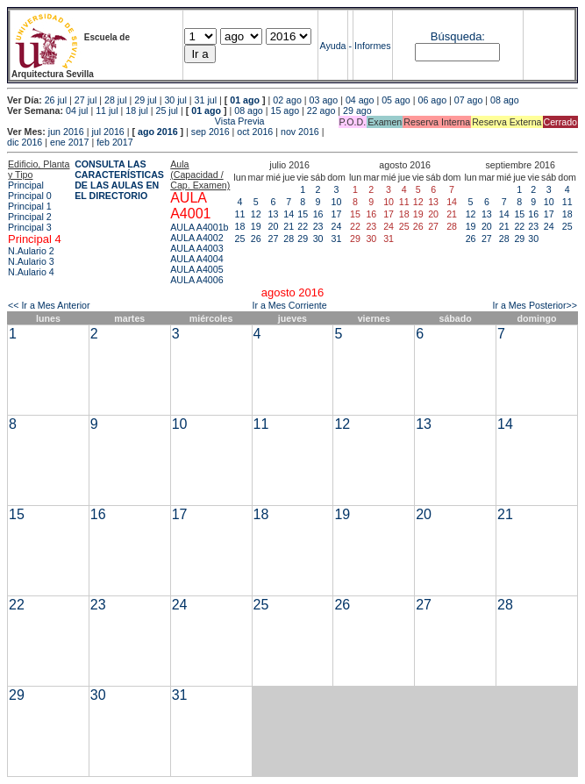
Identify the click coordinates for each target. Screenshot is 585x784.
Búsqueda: (458, 36)
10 (337, 201)
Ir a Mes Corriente (289, 305)
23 (318, 226)
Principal (26, 185)
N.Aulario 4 (31, 272)
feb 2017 (114, 142)
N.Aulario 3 (31, 261)
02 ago (287, 100)
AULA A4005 (196, 269)
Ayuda (332, 45)
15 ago (285, 110)
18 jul (136, 110)
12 (256, 214)
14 (288, 214)
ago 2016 (158, 131)
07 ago (468, 100)
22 (302, 226)
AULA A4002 (196, 237)
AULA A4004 (196, 258)
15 (302, 214)
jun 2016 (66, 131)
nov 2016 (300, 131)
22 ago (321, 110)
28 (288, 238)
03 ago (324, 100)
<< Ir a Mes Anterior (49, 305)
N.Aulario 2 (31, 251)
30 (318, 238)
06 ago (431, 100)
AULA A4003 (196, 248)
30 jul (175, 100)
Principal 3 (30, 227)
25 (240, 238)
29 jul (145, 100)
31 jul (206, 100)
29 (302, 238)
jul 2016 (107, 131)
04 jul (77, 110)
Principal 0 (30, 195)
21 (288, 226)
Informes (372, 45)
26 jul (56, 100)
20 (273, 226)
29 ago (357, 110)
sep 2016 (210, 131)
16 (318, 214)
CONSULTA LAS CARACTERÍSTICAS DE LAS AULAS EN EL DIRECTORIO (119, 180)
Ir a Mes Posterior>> (534, 305)
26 (256, 238)
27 (273, 238)
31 (337, 238)
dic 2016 (24, 142)
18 (240, 226)
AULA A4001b (199, 227)
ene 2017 (69, 142)
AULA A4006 (196, 279)
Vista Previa (136, 121)
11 (240, 214)
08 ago (504, 100)
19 (256, 226)
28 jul (115, 100)
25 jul (167, 110)
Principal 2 (30, 216)
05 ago (396, 100)
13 (273, 214)
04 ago (360, 100)
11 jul (107, 110)
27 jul (85, 100)
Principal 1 (30, 206)
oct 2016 (255, 131)
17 (337, 214)
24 (337, 226)
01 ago (245, 100)
